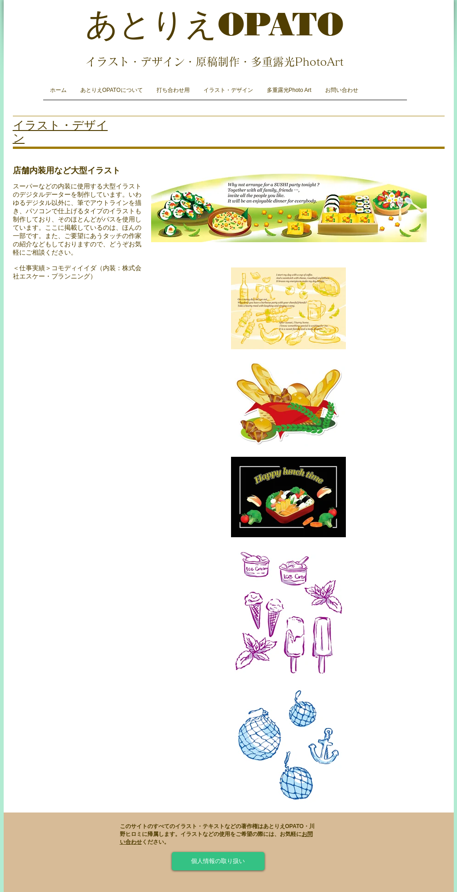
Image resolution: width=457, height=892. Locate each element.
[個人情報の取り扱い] (218, 861)
